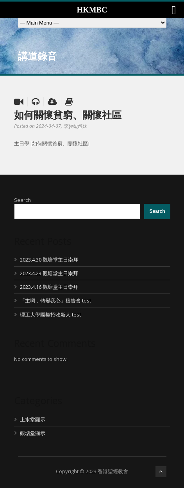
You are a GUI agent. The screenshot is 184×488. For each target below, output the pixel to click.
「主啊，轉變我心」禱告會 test (55, 300)
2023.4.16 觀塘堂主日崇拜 (49, 286)
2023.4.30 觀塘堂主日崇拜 (49, 259)
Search (22, 199)
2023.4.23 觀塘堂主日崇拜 (49, 273)
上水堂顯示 (32, 419)
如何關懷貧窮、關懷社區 (67, 114)
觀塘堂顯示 (32, 433)
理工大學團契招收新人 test (50, 314)
